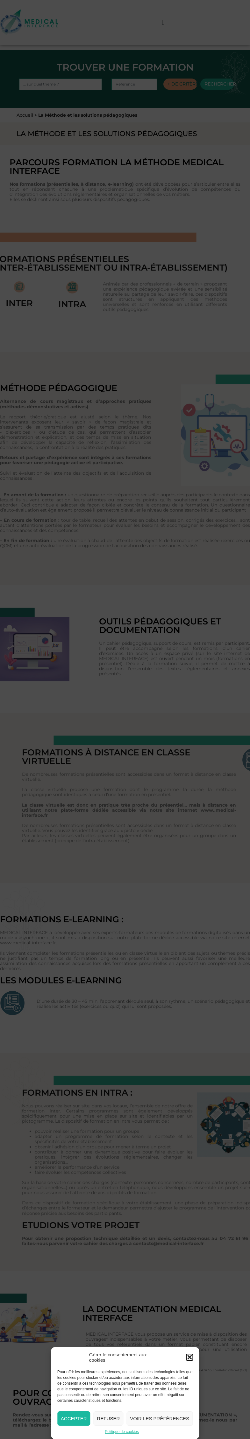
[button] (189, 1357)
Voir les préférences (159, 1418)
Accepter (74, 1418)
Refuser (108, 1418)
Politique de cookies (122, 1431)
